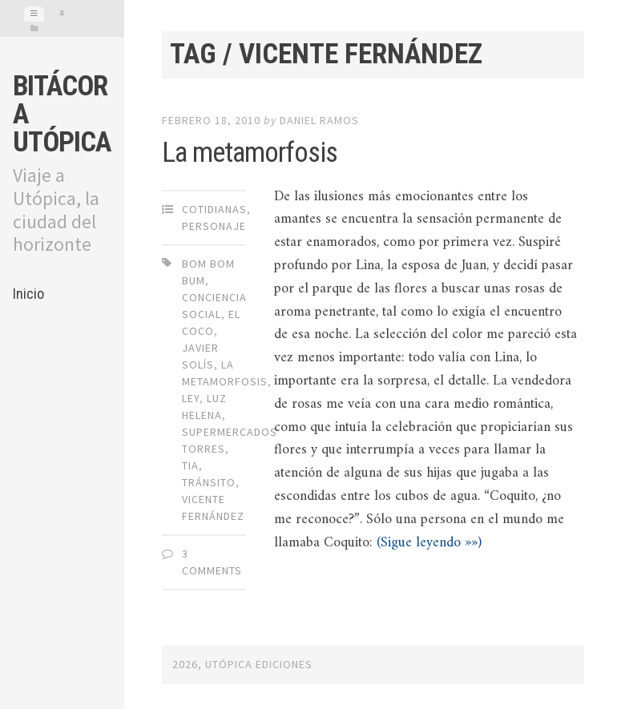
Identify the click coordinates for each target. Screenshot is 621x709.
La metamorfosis (249, 152)
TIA (190, 465)
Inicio (28, 293)
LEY (191, 398)
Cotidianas (214, 209)
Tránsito (209, 482)
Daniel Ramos (319, 120)
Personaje (214, 226)
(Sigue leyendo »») (429, 542)
